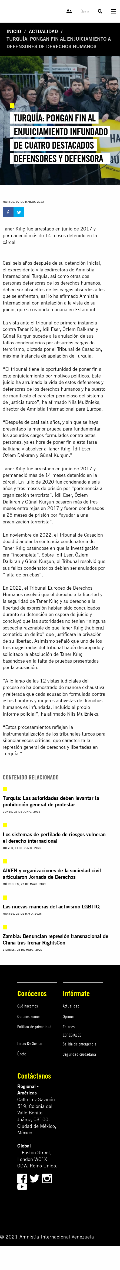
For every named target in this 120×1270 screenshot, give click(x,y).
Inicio (13, 31)
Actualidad (43, 31)
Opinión (69, 1016)
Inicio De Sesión (29, 1043)
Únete (85, 11)
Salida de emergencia (79, 1044)
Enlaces (69, 1026)
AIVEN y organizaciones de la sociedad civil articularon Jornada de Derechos (52, 873)
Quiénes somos (29, 1016)
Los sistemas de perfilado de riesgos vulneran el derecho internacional (54, 837)
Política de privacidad (34, 1026)
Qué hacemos (27, 1006)
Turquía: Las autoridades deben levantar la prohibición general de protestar (51, 801)
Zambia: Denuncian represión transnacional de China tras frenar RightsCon (55, 939)
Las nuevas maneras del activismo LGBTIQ (51, 906)
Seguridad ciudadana (79, 1054)
